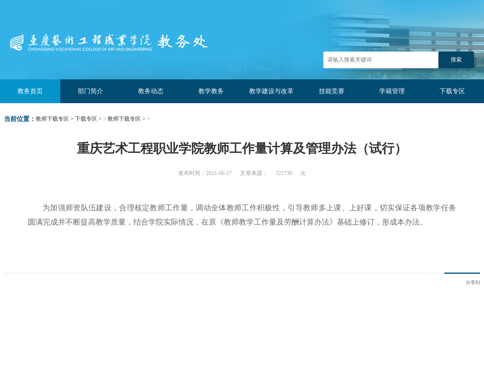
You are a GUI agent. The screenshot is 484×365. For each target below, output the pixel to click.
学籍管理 (392, 91)
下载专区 (452, 91)
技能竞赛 (331, 91)
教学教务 (211, 91)
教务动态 (150, 91)
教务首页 (30, 91)
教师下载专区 (52, 119)
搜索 (456, 60)
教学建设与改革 (271, 91)
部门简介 (90, 91)
